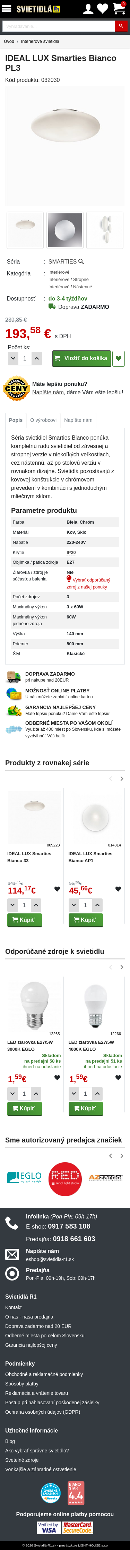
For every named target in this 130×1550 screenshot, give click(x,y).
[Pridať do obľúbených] (118, 359)
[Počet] (25, 358)
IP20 (71, 552)
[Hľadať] (121, 26)
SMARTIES (66, 262)
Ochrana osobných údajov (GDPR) (42, 1412)
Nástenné (82, 286)
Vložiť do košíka (81, 358)
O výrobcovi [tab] (43, 420)
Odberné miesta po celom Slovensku (45, 1335)
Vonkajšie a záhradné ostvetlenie (40, 1469)
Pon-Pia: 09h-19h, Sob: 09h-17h (61, 1278)
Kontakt (13, 1307)
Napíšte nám (48, 392)
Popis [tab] (16, 420)
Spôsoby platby (21, 1383)
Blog (10, 1441)
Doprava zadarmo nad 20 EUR (38, 1326)
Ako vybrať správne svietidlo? (37, 1450)
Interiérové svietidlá (40, 41)
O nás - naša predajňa (29, 1317)
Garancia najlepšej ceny (31, 1345)
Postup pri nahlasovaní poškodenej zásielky (52, 1402)
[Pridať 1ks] (37, 358)
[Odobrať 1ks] (13, 358)
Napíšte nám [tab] (78, 420)
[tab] (15, 420)
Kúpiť (23, 920)
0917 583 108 (58, 1226)
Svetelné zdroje (22, 1460)
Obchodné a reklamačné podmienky (44, 1374)
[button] (111, 778)
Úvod (9, 41)
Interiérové (59, 272)
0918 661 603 (60, 1239)
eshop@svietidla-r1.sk (50, 1259)
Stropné (81, 279)
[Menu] (8, 9)
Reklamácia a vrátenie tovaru (36, 1393)
